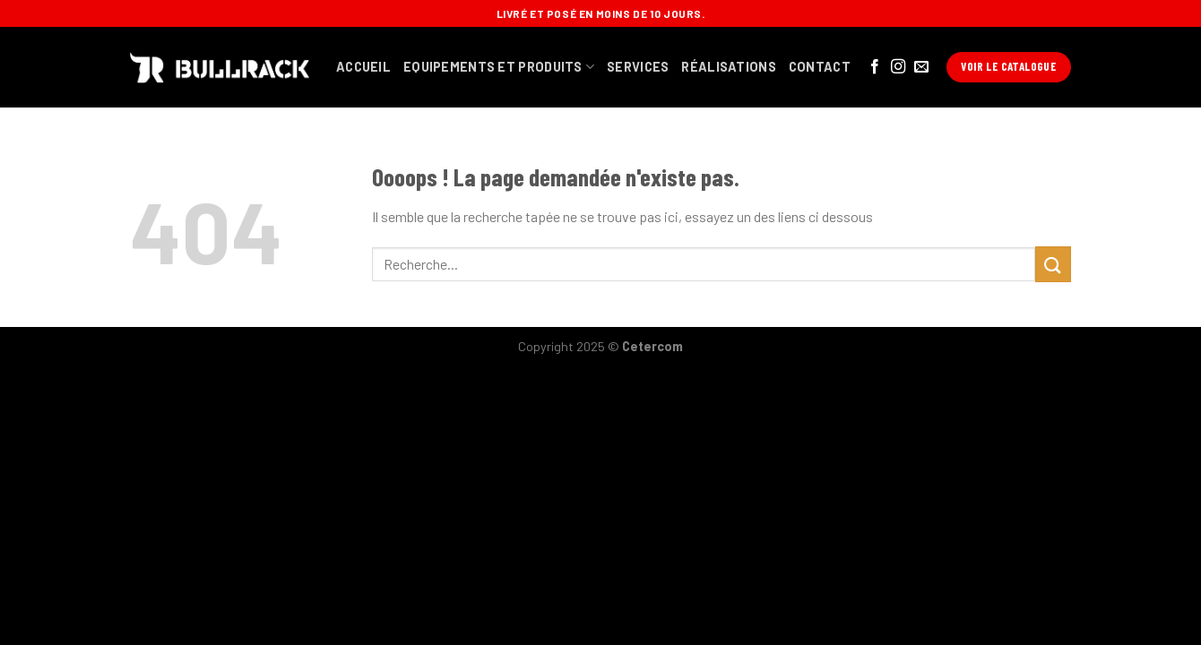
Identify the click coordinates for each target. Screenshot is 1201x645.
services (638, 66)
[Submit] (1053, 263)
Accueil (363, 66)
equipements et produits (498, 66)
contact (820, 66)
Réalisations (728, 66)
